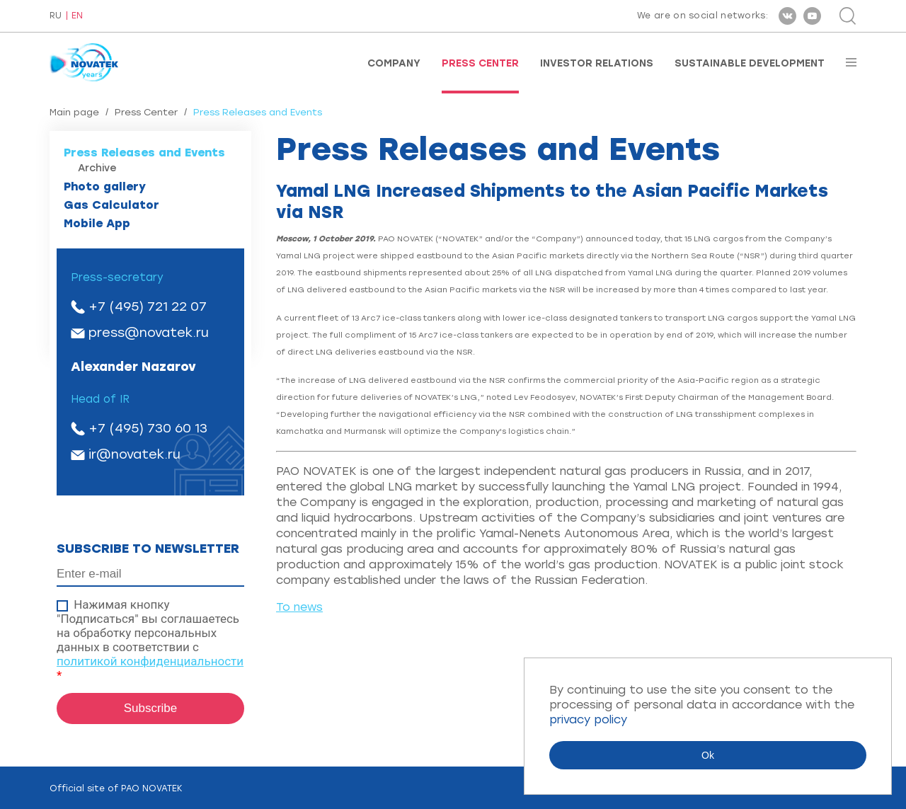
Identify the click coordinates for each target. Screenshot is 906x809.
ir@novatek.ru (134, 454)
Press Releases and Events (144, 152)
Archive (97, 168)
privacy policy (588, 719)
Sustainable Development (750, 63)
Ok (707, 755)
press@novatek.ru (148, 332)
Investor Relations (596, 63)
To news (299, 607)
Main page (74, 112)
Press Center (480, 63)
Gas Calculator (111, 205)
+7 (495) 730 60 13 (147, 428)
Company (393, 63)
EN (77, 16)
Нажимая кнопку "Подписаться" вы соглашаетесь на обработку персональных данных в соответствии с (150, 639)
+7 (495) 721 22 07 (147, 306)
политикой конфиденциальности (150, 661)
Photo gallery (105, 186)
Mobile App (97, 223)
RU (56, 16)
